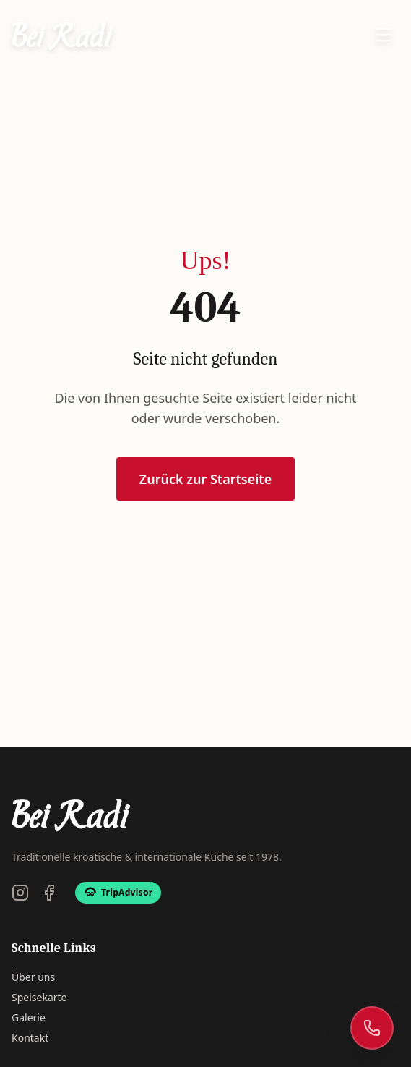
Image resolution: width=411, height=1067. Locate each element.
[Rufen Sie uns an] (372, 1028)
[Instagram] (20, 892)
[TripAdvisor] (118, 893)
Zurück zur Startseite (205, 479)
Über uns (33, 977)
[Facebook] (49, 892)
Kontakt (30, 1038)
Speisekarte (39, 997)
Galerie (29, 1017)
